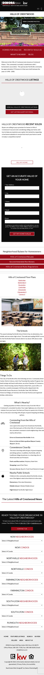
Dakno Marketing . (31, 668)
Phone (7, 218)
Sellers (14, 640)
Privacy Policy (21, 664)
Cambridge (22, 287)
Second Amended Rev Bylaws (22, 262)
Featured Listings (18, 636)
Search (30, 636)
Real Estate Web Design (14, 668)
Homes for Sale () (11, 50)
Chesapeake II (22, 292)
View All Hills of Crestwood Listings (22, 107)
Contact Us (22, 529)
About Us (29, 640)
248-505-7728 (24, 523)
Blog (31, 54)
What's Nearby (18, 54)
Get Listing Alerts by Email (22, 112)
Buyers (37, 636)
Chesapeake (22, 290)
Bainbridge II (22, 282)
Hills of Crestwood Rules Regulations (22, 267)
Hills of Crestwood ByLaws (22, 257)
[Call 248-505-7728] (41, 9)
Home (6, 636)
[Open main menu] (3, 9)
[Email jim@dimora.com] (38, 9)
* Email (7, 210)
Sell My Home (22, 162)
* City (6, 193)
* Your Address (9, 185)
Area (21, 640)
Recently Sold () (33, 50)
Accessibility (31, 664)
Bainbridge (22, 280)
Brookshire (22, 285)
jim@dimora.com (36, 523)
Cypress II (22, 294)
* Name (7, 201)
